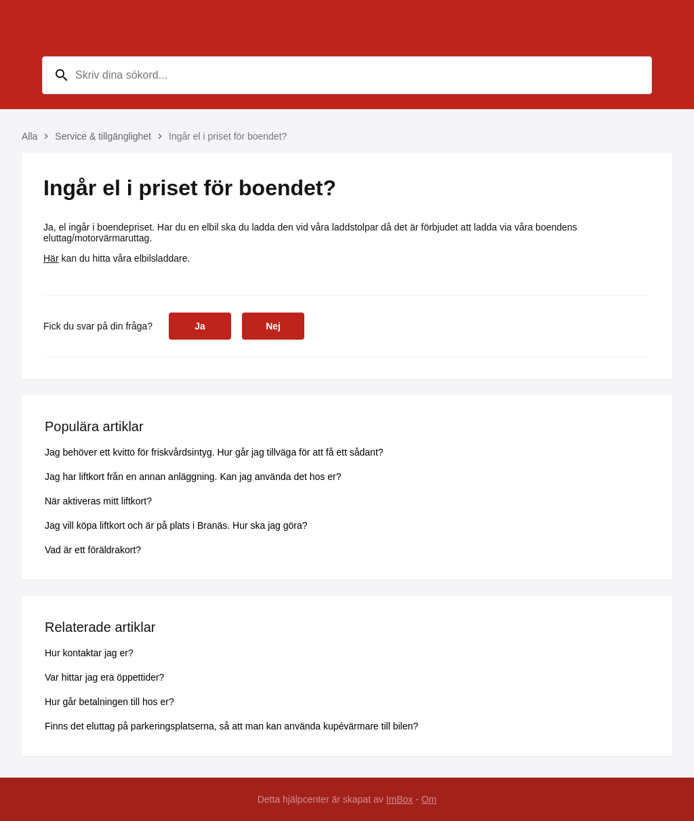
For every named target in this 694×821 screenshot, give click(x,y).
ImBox (399, 799)
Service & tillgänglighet (103, 136)
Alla (29, 136)
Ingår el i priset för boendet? (228, 136)
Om (429, 799)
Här (51, 258)
